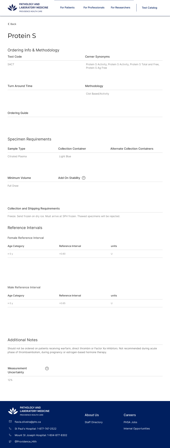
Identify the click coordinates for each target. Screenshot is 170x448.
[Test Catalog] (150, 7)
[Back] (14, 24)
